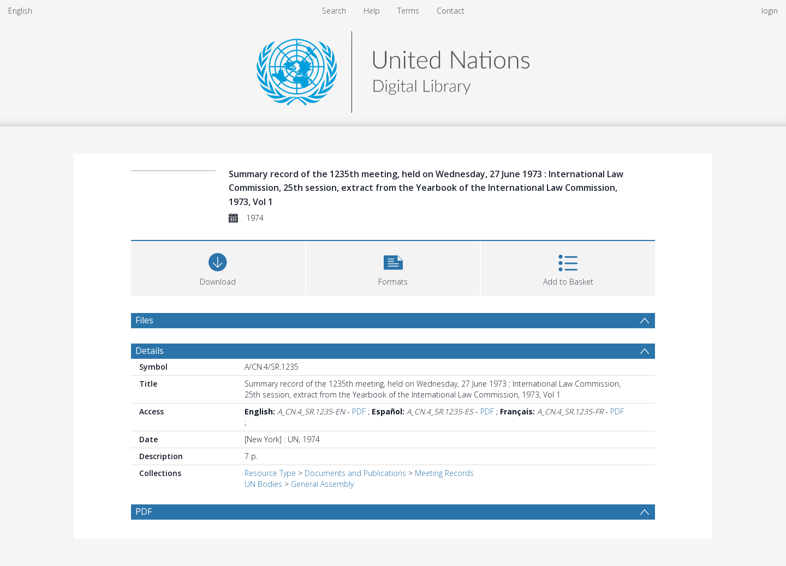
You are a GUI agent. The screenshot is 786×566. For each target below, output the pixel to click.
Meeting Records (444, 473)
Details (149, 351)
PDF (359, 411)
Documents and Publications (355, 473)
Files (144, 320)
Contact (451, 10)
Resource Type (270, 473)
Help (372, 10)
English (20, 10)
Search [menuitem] (334, 10)
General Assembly (322, 484)
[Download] (218, 267)
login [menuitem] (769, 10)
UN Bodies (263, 484)
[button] (393, 267)
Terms (408, 10)
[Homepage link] (393, 69)
